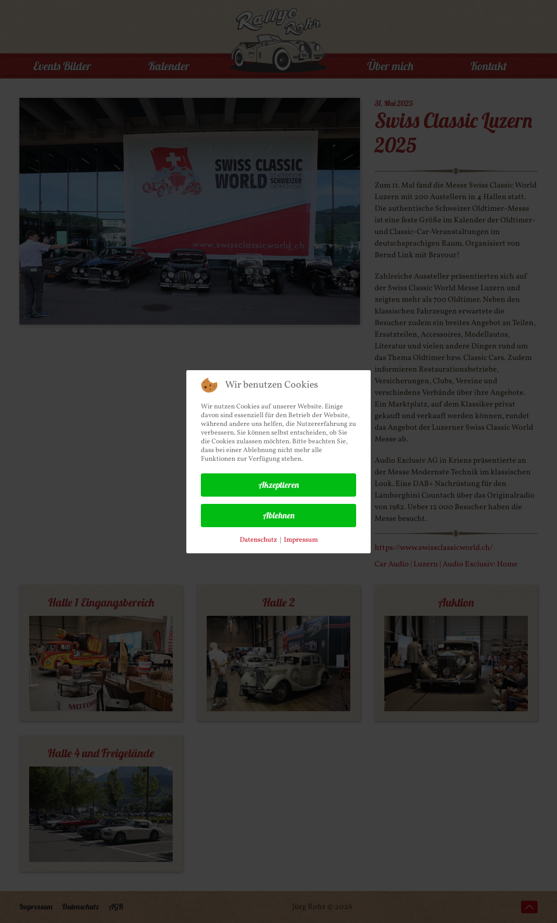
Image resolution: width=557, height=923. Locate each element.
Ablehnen (279, 515)
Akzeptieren (279, 484)
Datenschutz (258, 540)
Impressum (301, 540)
